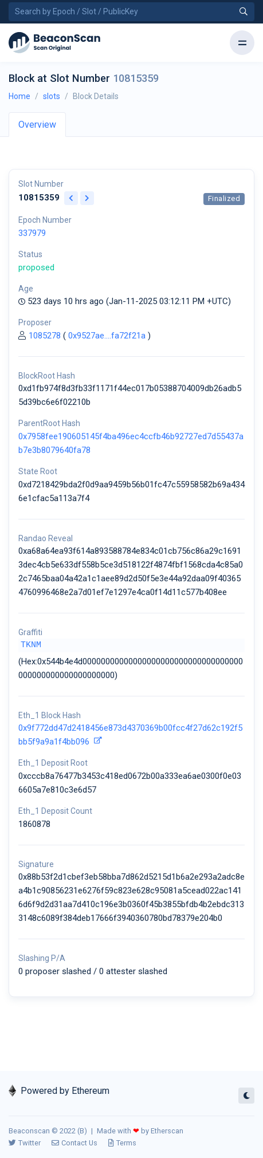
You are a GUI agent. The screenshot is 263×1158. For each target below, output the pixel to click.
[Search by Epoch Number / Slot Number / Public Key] (131, 11)
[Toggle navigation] (242, 42)
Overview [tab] (37, 124)
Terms (122, 1143)
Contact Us (74, 1143)
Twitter (25, 1143)
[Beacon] (54, 43)
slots (51, 96)
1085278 (45, 335)
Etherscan (167, 1131)
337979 (32, 233)
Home (19, 96)
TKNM (31, 645)
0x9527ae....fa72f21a (107, 335)
